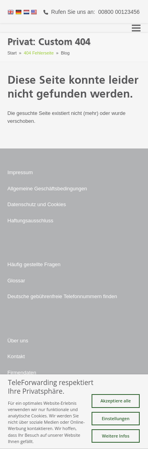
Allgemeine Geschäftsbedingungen (47, 189)
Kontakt (16, 356)
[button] (136, 28)
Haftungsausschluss (30, 221)
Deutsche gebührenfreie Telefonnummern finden (62, 296)
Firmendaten (21, 373)
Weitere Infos (115, 436)
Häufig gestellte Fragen (33, 264)
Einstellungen (115, 418)
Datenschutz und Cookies (36, 204)
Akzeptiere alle (115, 401)
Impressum (20, 172)
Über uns (17, 341)
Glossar (16, 281)
